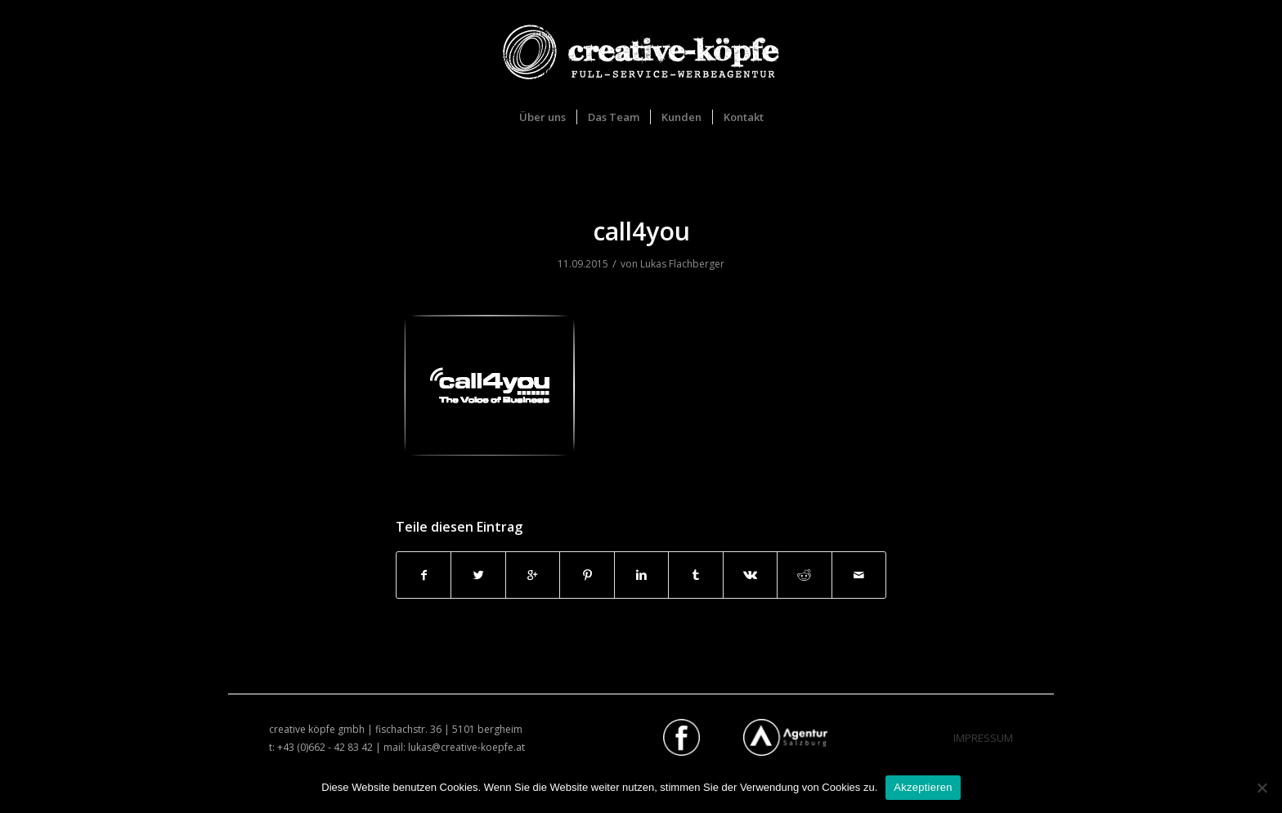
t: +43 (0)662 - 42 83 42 (321, 747)
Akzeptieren (923, 787)
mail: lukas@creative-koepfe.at (454, 747)
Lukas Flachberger (682, 264)
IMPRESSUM (983, 737)
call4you (641, 231)
